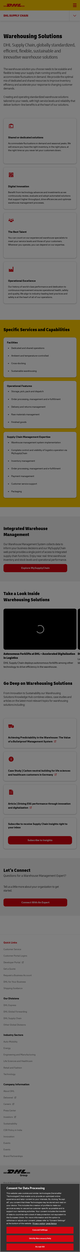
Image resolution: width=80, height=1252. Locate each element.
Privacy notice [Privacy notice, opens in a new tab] (39, 1223)
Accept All (40, 1247)
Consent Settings (40, 1230)
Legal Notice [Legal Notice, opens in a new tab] (51, 1223)
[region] (40, 1217)
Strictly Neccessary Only (40, 1238)
